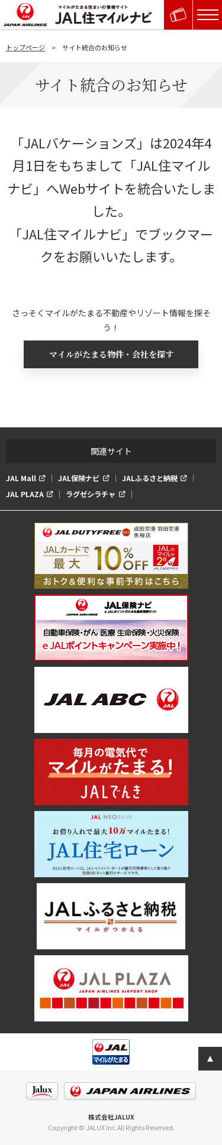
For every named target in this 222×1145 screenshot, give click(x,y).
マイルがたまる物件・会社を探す (111, 354)
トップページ (25, 47)
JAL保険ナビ (78, 478)
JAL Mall (21, 478)
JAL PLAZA (25, 494)
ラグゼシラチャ (90, 494)
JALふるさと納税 (150, 478)
